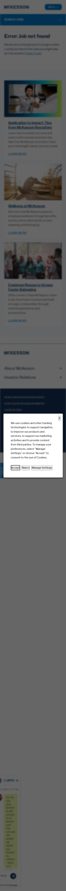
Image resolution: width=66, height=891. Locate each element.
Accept (15, 467)
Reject (26, 467)
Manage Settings (42, 467)
